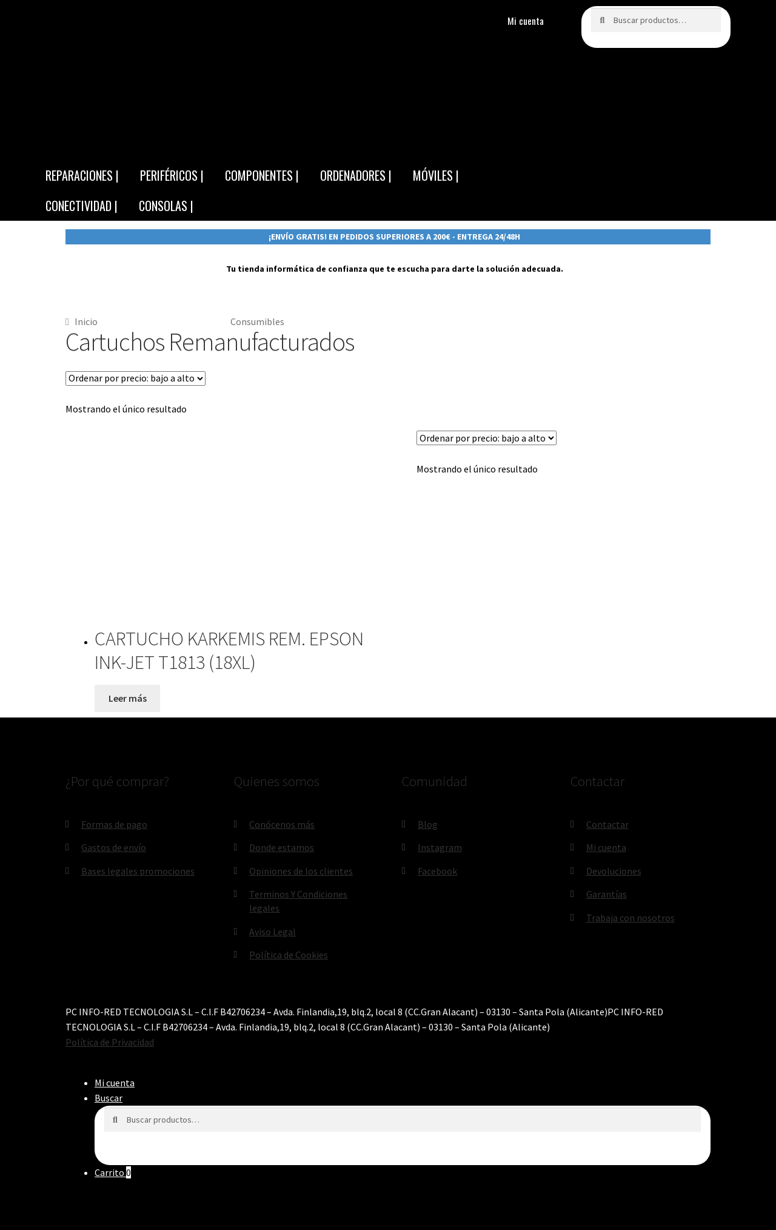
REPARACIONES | (82, 175)
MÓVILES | (436, 175)
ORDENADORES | (356, 175)
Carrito (113, 1172)
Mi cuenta (525, 20)
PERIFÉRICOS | (172, 175)
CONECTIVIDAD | (81, 206)
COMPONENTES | (262, 175)
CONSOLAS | (166, 206)
